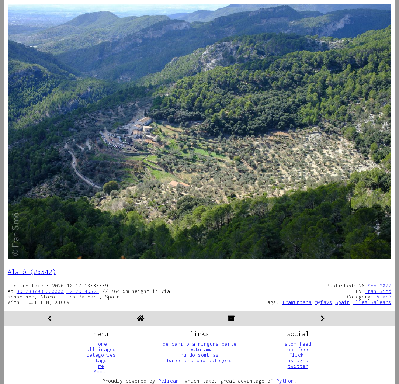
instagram (298, 360)
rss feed (298, 349)
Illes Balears (372, 302)
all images (101, 349)
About (101, 371)
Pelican (168, 381)
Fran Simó (378, 291)
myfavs (323, 302)
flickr (298, 355)
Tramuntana (297, 302)
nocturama (199, 349)
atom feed (298, 344)
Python (285, 381)
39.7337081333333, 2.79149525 (58, 291)
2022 (385, 285)
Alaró (384, 297)
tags (101, 360)
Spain (342, 302)
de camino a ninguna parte (199, 344)
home (101, 344)
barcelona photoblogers (199, 360)
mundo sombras (199, 355)
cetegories (101, 355)
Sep (372, 285)
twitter (298, 366)
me (101, 366)
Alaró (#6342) (32, 272)
